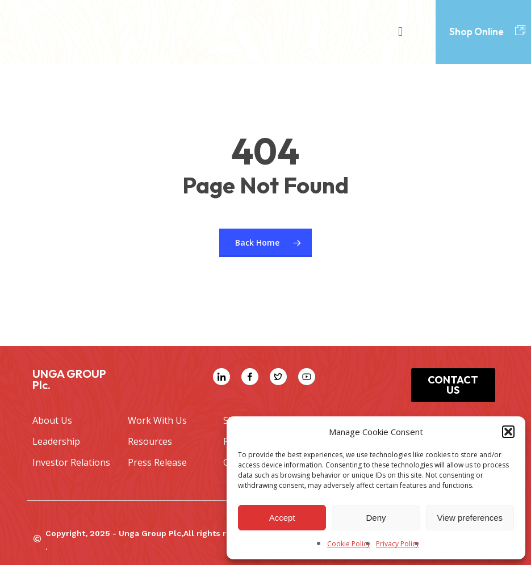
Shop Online (476, 31)
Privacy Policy (397, 544)
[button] (508, 431)
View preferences (470, 517)
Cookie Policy (348, 544)
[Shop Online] (520, 30)
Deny (376, 517)
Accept (282, 517)
